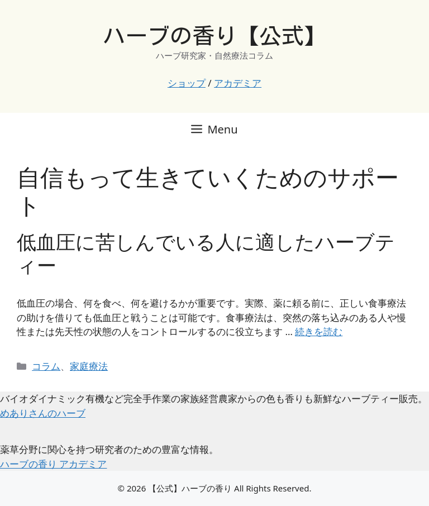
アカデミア (237, 83)
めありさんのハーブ (42, 413)
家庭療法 (89, 366)
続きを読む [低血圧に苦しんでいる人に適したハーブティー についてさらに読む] (318, 331)
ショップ (187, 83)
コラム (46, 366)
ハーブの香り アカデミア (53, 463)
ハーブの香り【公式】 (214, 36)
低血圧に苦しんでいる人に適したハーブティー (206, 253)
